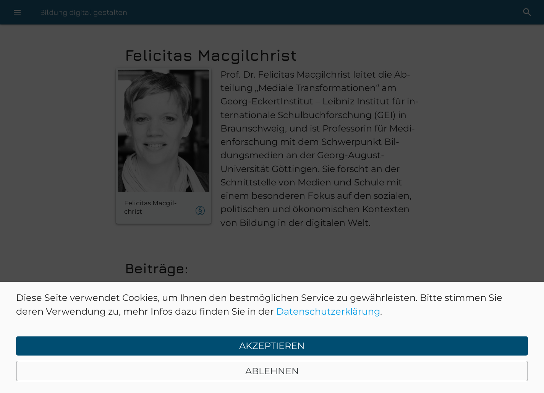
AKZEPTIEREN (272, 345)
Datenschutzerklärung (328, 311)
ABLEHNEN (272, 371)
